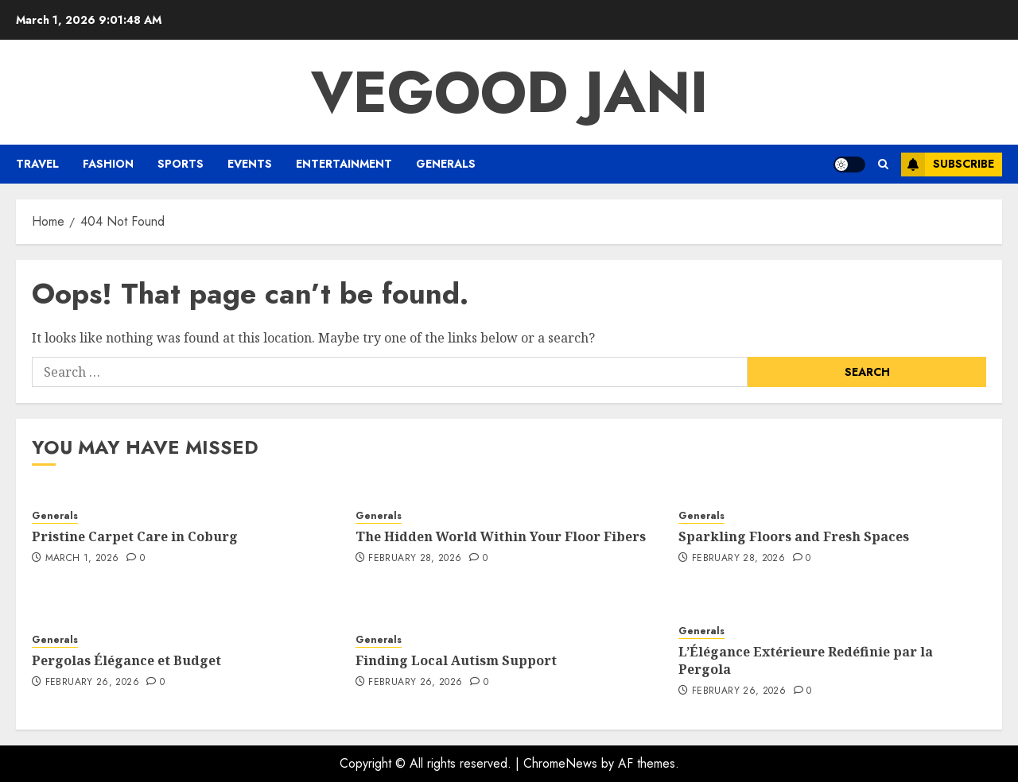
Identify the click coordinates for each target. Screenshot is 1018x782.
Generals (446, 164)
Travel (37, 164)
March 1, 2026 (82, 558)
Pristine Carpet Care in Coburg (135, 536)
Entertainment (344, 164)
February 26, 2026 (92, 682)
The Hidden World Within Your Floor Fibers (501, 536)
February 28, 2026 (414, 558)
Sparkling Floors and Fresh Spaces (793, 536)
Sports (180, 164)
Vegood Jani (509, 92)
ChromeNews (560, 763)
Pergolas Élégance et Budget (126, 660)
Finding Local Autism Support (456, 660)
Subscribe (947, 164)
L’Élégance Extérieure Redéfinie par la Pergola (805, 660)
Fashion (108, 164)
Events (249, 164)
